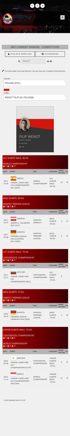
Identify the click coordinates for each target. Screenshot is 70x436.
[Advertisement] (35, 418)
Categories (50, 54)
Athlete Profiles (20, 54)
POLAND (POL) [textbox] (12, 83)
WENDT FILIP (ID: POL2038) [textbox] (19, 97)
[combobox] (35, 83)
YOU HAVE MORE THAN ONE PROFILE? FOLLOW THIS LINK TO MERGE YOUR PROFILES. (34, 71)
